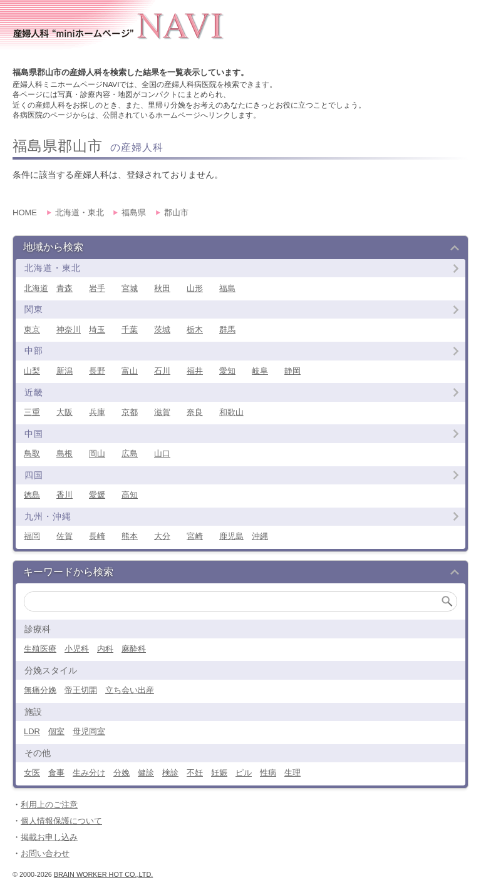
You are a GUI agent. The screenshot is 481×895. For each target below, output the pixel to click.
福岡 (32, 536)
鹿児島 (231, 536)
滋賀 (162, 412)
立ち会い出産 (129, 690)
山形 (195, 288)
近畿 (33, 392)
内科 (105, 648)
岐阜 (260, 371)
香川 (64, 494)
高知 (130, 494)
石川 (162, 371)
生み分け (89, 772)
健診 (146, 772)
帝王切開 (81, 690)
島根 (64, 453)
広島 (130, 453)
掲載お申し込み (49, 837)
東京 (32, 329)
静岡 (292, 371)
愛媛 (97, 494)
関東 (33, 309)
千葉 (130, 329)
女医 (32, 772)
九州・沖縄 (47, 516)
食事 (56, 772)
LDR (32, 731)
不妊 (195, 772)
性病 (268, 772)
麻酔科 (134, 648)
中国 (33, 434)
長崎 (97, 536)
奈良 (195, 412)
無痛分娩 (40, 690)
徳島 (32, 494)
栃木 (195, 329)
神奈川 (68, 329)
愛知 (227, 371)
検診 (170, 772)
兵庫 (97, 412)
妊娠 (219, 772)
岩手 (97, 288)
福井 (195, 371)
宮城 (130, 288)
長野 (97, 371)
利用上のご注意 (49, 804)
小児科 (77, 648)
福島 (227, 288)
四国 (33, 475)
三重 (32, 412)
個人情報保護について (61, 821)
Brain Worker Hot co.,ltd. (103, 874)
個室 (56, 731)
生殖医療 (40, 648)
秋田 (162, 288)
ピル (243, 772)
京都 (130, 412)
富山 (130, 371)
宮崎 (195, 536)
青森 (64, 288)
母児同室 (89, 731)
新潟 (64, 371)
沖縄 (260, 536)
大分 (162, 536)
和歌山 (231, 412)
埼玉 (97, 329)
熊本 (130, 536)
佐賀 (64, 536)
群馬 (227, 329)
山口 (162, 453)
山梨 (32, 371)
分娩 (121, 772)
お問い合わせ (45, 853)
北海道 (36, 288)
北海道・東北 (52, 268)
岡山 (97, 453)
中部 (33, 350)
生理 (292, 772)
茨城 (162, 329)
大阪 (64, 412)
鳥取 (32, 453)
